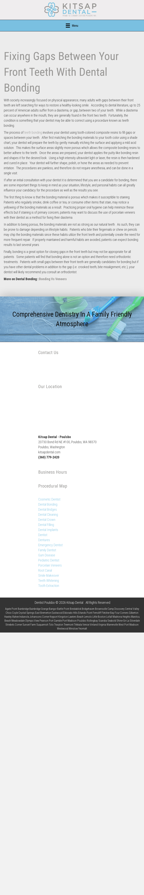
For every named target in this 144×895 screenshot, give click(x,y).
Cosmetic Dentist (49, 499)
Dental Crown (46, 520)
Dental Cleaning (48, 515)
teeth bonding (32, 132)
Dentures (44, 540)
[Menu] (72, 25)
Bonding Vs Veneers (53, 279)
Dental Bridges (47, 509)
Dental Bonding (47, 504)
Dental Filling (46, 525)
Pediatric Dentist (48, 560)
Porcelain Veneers (50, 565)
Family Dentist (47, 550)
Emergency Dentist (50, 545)
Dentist (42, 535)
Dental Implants (48, 530)
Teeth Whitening (48, 581)
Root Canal (45, 570)
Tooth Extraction (48, 586)
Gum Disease (46, 555)
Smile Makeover (48, 575)
